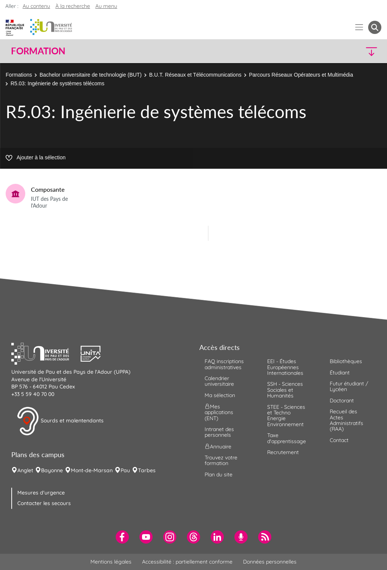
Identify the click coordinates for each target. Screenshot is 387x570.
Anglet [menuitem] (25, 470)
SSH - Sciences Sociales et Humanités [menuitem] (285, 390)
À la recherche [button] (72, 6)
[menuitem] (122, 537)
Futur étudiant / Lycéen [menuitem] (349, 386)
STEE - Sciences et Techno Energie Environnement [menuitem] (286, 416)
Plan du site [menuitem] (219, 474)
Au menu (106, 6)
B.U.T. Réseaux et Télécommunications (195, 75)
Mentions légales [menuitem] (111, 561)
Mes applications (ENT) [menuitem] (219, 412)
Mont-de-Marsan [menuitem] (92, 470)
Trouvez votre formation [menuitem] (221, 460)
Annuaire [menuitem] (218, 446)
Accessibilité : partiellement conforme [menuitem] (187, 561)
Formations (19, 75)
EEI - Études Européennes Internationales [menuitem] (285, 367)
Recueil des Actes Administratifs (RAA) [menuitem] (346, 420)
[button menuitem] (374, 27)
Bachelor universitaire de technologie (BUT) (91, 75)
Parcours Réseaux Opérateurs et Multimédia (301, 75)
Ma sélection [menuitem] (220, 395)
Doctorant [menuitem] (342, 400)
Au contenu (36, 6)
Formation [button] (38, 51)
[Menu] (359, 27)
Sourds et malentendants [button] (60, 421)
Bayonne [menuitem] (52, 470)
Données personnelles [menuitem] (270, 561)
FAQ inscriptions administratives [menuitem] (224, 364)
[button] (336, 51)
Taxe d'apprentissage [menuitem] (286, 438)
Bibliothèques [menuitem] (346, 361)
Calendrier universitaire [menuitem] (219, 381)
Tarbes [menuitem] (147, 470)
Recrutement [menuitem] (283, 452)
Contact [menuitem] (339, 440)
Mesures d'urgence (41, 492)
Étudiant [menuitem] (340, 372)
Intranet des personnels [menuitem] (219, 432)
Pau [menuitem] (125, 470)
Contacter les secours (44, 503)
